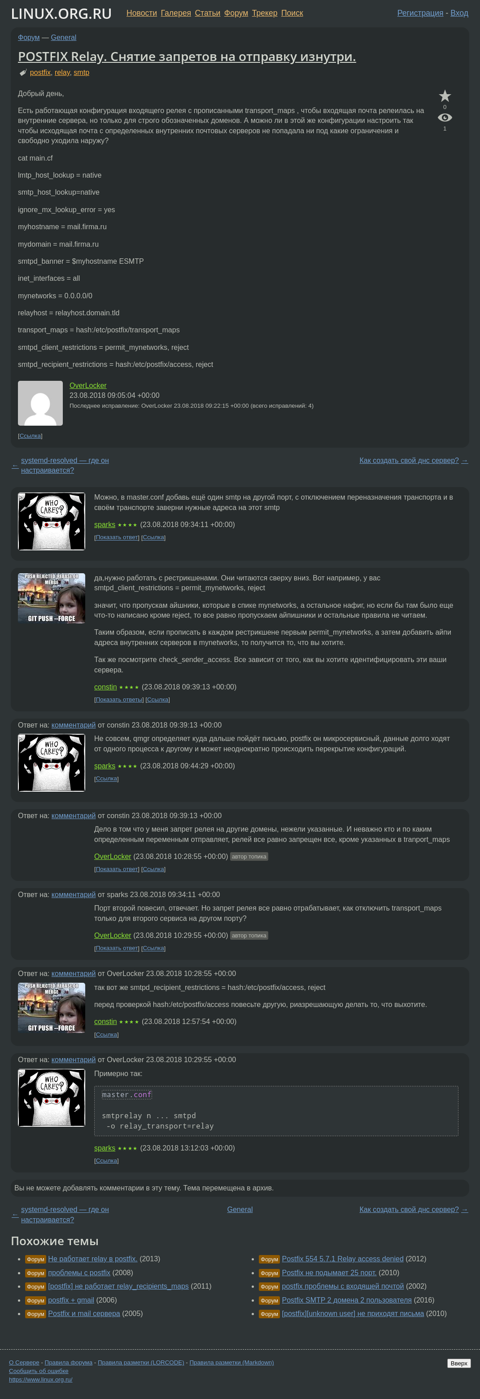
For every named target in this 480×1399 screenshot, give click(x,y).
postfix (40, 72)
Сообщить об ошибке (39, 1371)
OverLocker (88, 385)
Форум (236, 13)
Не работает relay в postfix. (92, 1259)
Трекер (265, 13)
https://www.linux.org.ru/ (40, 1379)
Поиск (292, 13)
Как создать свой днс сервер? (409, 460)
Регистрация (420, 13)
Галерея (176, 13)
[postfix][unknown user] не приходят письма (353, 1313)
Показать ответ (117, 537)
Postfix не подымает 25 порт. (329, 1273)
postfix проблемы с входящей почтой (343, 1286)
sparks (104, 524)
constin (105, 687)
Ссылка (30, 435)
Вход (459, 13)
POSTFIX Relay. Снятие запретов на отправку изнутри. (187, 56)
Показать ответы (119, 699)
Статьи (207, 13)
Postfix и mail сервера (84, 1313)
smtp (81, 72)
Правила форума (69, 1362)
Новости (142, 13)
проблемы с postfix (79, 1273)
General (64, 37)
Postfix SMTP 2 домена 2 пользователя (347, 1300)
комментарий (74, 725)
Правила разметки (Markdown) (231, 1362)
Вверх (459, 1363)
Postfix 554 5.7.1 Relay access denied (343, 1259)
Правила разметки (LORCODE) (141, 1362)
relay (62, 72)
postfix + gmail (71, 1300)
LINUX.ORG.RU (61, 13)
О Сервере (24, 1362)
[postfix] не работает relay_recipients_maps (118, 1286)
